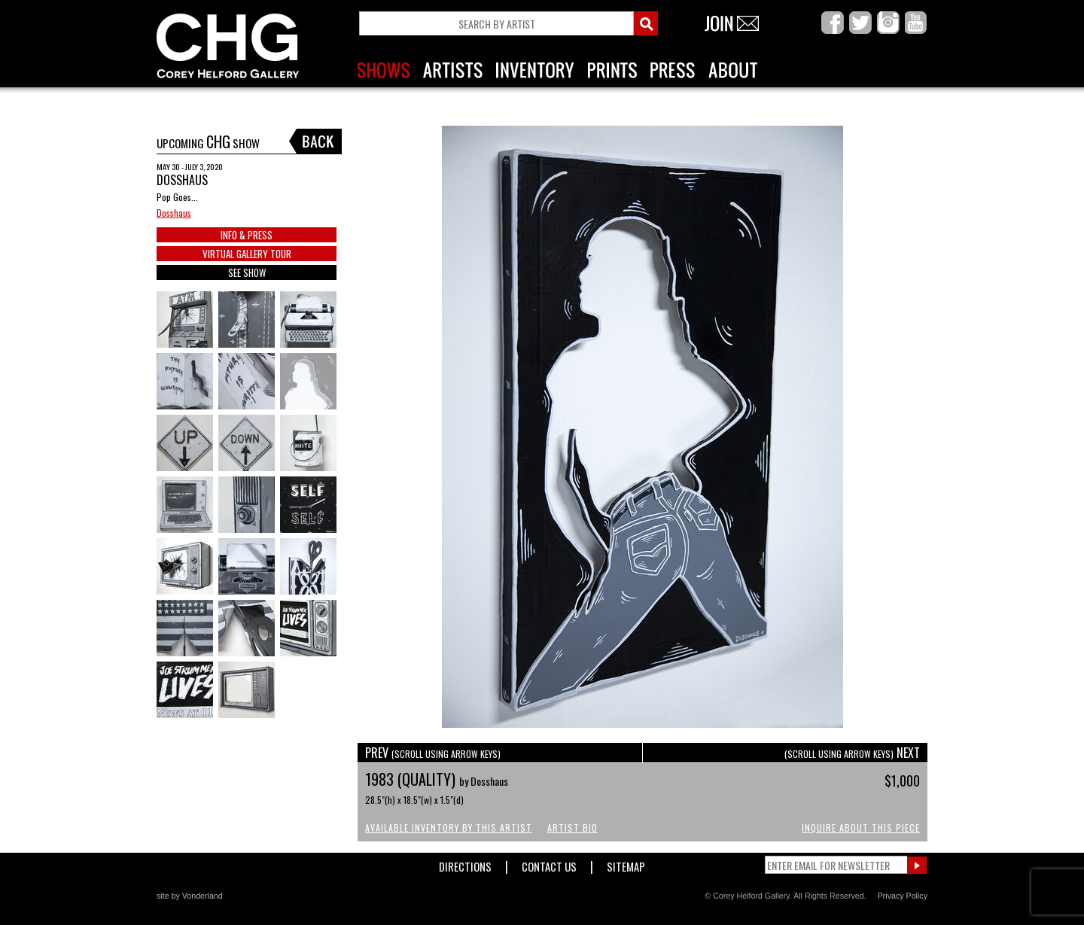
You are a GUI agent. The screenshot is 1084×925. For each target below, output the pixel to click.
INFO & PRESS (247, 234)
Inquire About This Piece (861, 827)
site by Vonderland (190, 895)
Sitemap (626, 864)
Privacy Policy (902, 895)
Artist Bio (572, 827)
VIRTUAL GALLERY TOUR (246, 253)
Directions (465, 864)
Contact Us (549, 864)
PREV (433, 753)
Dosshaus (174, 212)
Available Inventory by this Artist (448, 827)
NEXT (852, 753)
